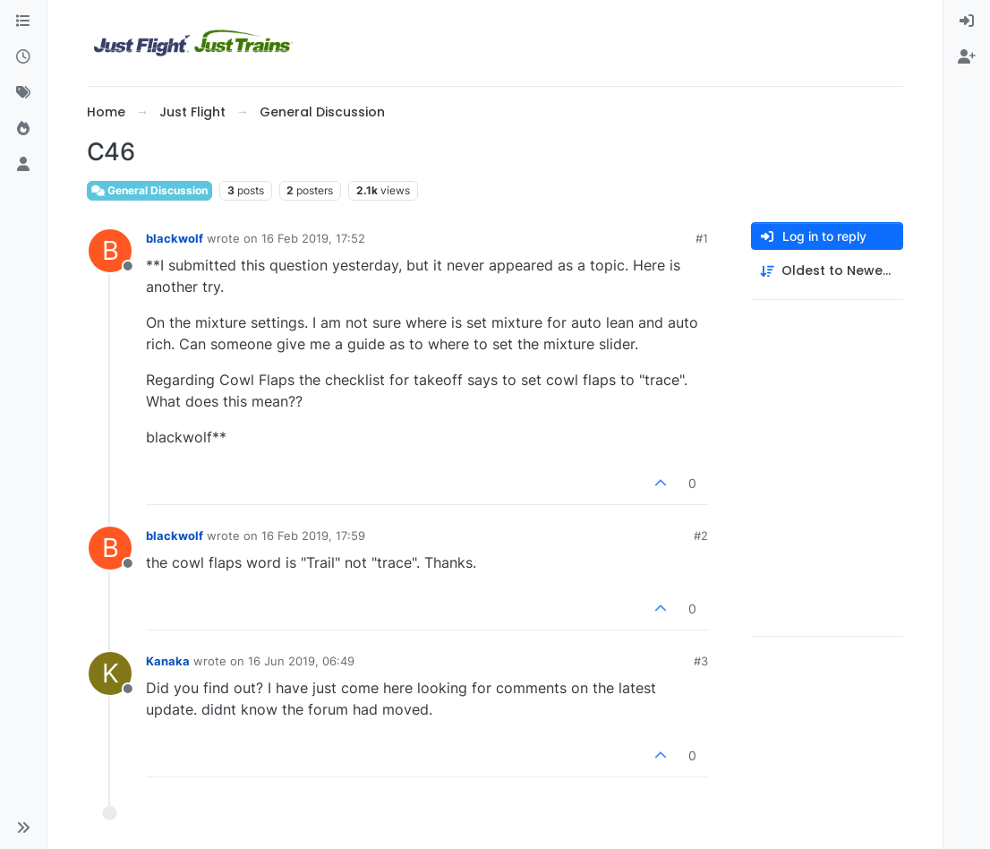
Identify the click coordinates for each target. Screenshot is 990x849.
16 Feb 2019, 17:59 (313, 535)
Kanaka (168, 661)
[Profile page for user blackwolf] (110, 250)
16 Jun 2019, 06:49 (301, 661)
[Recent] (23, 57)
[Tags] (23, 93)
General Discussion (149, 190)
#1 (702, 238)
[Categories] (23, 21)
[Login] (967, 21)
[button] (23, 827)
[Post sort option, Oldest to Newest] (827, 271)
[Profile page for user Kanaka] (110, 673)
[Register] (967, 57)
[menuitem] (967, 21)
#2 (701, 535)
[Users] (23, 164)
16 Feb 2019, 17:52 (313, 238)
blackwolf (174, 238)
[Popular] (23, 129)
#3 (701, 661)
